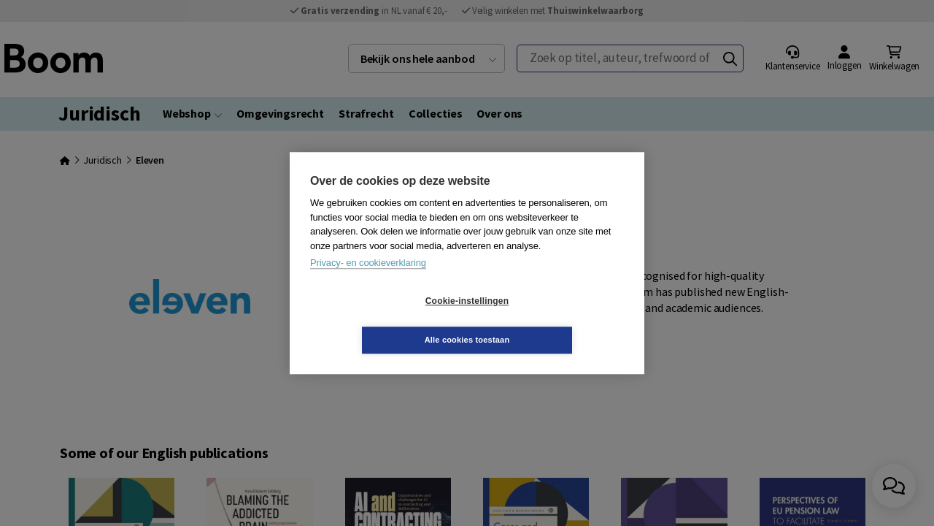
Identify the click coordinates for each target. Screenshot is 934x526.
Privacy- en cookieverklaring (368, 282)
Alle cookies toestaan (554, 320)
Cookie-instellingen (380, 321)
